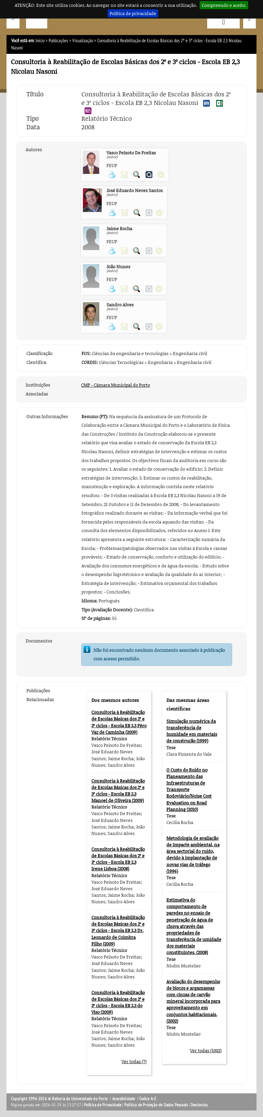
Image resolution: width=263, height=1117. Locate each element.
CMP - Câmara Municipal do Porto (115, 385)
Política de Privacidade (103, 1105)
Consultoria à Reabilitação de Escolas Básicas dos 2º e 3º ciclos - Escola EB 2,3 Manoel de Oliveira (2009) (118, 791)
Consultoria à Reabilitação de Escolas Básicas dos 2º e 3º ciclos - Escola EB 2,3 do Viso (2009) (118, 1002)
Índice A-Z (147, 1099)
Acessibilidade (123, 1099)
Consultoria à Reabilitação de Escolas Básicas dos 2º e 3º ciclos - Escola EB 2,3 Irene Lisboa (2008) (118, 859)
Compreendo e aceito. (224, 5)
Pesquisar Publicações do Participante (136, 174)
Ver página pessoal (112, 174)
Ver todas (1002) (206, 1050)
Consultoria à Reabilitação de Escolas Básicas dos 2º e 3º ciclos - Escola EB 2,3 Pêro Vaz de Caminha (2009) (119, 722)
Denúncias (199, 1105)
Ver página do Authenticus (149, 174)
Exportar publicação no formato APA (206, 103)
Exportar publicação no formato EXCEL (219, 103)
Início (40, 41)
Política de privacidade (133, 13)
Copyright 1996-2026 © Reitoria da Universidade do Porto (59, 1099)
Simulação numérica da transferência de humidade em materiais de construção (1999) (191, 731)
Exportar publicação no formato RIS (88, 110)
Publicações (58, 41)
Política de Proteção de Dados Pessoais (156, 1105)
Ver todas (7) (134, 1061)
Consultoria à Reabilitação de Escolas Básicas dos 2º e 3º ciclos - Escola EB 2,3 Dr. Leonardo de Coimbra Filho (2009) (118, 930)
